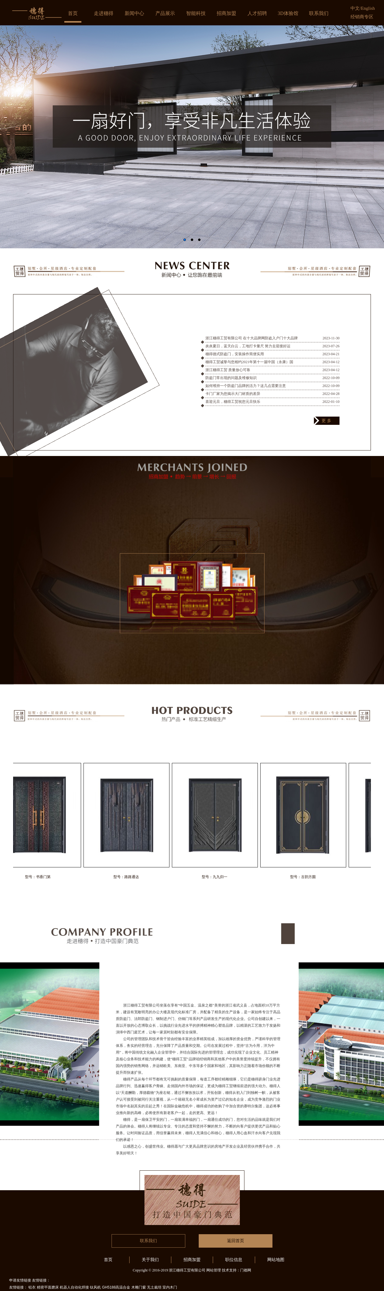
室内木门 (169, 1287)
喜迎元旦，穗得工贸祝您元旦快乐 (232, 407)
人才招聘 (257, 13)
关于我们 (150, 1259)
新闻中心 (134, 13)
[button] (184, 240)
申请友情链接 (20, 1280)
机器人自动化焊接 (74, 1287)
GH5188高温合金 (116, 1287)
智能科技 (196, 13)
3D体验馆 (288, 13)
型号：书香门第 (41, 877)
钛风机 (95, 1287)
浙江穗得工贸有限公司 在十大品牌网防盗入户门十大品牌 (251, 344)
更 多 (326, 420)
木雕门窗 (138, 1287)
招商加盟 (226, 13)
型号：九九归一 (218, 877)
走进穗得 (103, 13)
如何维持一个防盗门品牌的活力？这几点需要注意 (245, 391)
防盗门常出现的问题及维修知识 (231, 383)
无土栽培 (154, 1287)
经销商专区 (361, 16)
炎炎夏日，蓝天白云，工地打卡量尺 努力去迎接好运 (247, 352)
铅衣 (32, 1287)
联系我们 (319, 13)
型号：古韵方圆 (306, 877)
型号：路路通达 (129, 877)
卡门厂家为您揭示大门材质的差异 (232, 399)
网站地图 (275, 1259)
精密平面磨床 (48, 1287)
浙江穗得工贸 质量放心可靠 (227, 376)
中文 (355, 8)
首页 (73, 13)
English (368, 8)
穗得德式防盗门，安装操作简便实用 (234, 360)
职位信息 (233, 1259)
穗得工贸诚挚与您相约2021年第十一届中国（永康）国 (249, 368)
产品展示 (165, 13)
